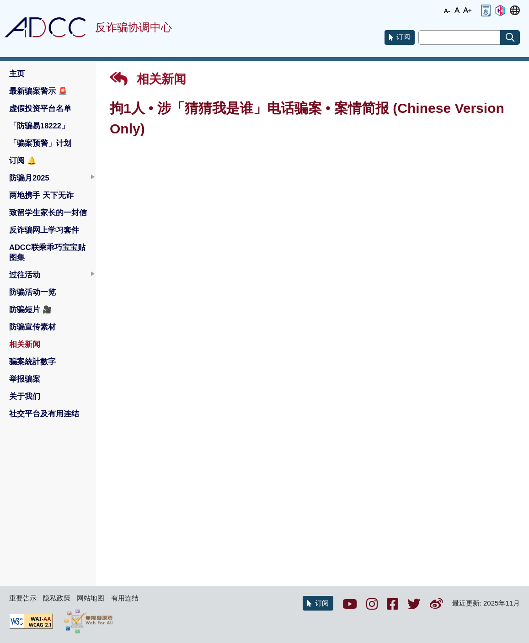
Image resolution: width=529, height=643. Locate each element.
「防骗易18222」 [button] (39, 126)
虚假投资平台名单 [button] (40, 108)
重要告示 (23, 598)
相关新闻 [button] (24, 344)
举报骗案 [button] (24, 379)
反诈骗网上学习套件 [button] (44, 230)
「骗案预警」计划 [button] (40, 143)
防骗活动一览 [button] (32, 292)
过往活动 (24, 275)
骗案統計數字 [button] (32, 361)
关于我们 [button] (24, 396)
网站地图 (90, 598)
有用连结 (125, 598)
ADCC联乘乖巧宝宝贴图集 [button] (47, 252)
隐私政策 (56, 598)
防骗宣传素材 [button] (32, 327)
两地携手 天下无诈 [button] (41, 195)
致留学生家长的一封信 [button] (48, 212)
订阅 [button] (23, 160)
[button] (485, 10)
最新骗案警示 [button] (38, 91)
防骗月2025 (29, 178)
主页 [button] (17, 73)
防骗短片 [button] (30, 309)
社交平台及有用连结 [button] (44, 413)
